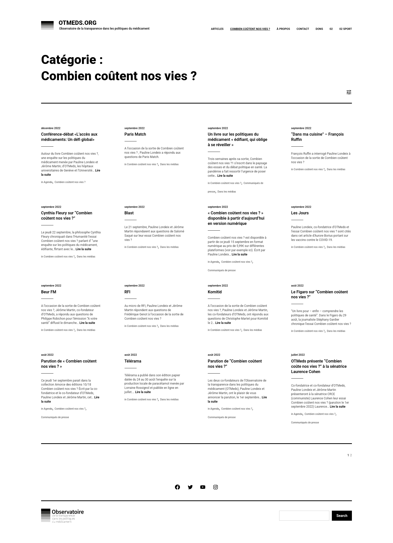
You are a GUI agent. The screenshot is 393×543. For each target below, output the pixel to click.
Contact (303, 29)
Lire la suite (225, 175)
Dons (319, 29)
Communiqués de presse (222, 270)
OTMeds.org (77, 22)
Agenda (48, 182)
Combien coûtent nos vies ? (250, 29)
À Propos (283, 29)
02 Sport (345, 29)
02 (331, 29)
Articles (217, 29)
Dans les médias (169, 164)
